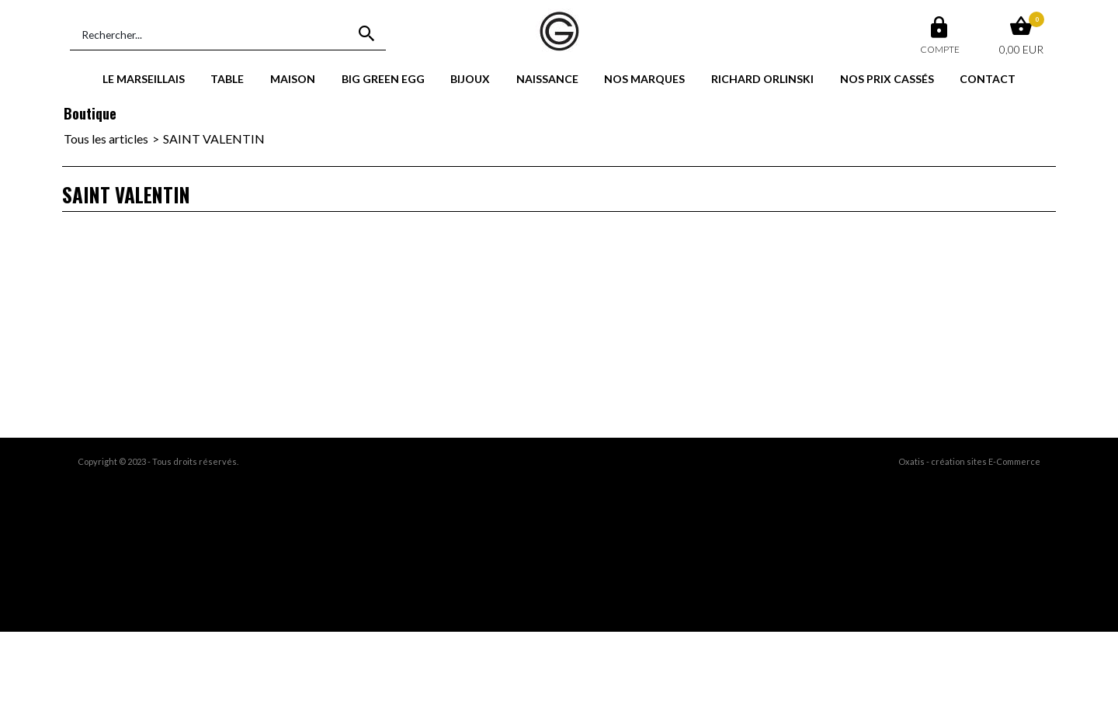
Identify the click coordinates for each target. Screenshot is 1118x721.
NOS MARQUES (644, 78)
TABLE (227, 78)
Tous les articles (106, 138)
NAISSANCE (547, 78)
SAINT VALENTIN (214, 138)
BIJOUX (470, 78)
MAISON (292, 78)
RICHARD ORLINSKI (762, 78)
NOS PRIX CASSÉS (887, 78)
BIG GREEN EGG (383, 78)
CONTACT (988, 78)
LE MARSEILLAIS (143, 78)
